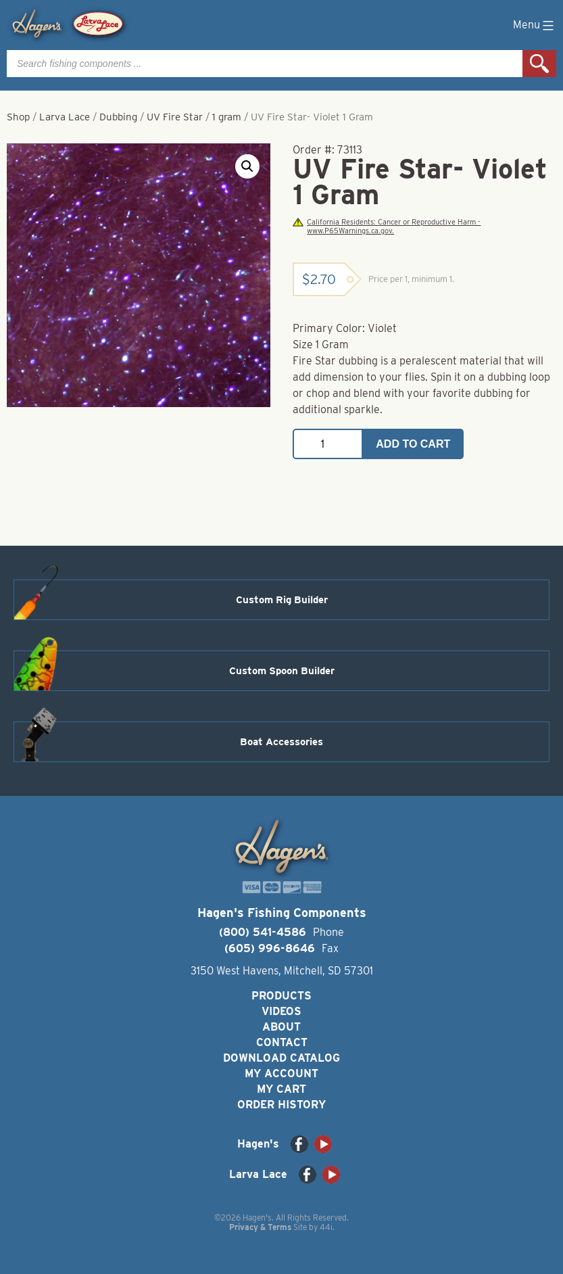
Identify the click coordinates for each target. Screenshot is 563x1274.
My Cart (281, 1089)
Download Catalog (281, 1058)
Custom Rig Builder (282, 600)
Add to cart (413, 444)
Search (539, 63)
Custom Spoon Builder (282, 671)
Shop (18, 117)
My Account (281, 1073)
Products (281, 995)
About (281, 1026)
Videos (281, 1011)
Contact (282, 1042)
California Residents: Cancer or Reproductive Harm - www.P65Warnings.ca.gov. (387, 226)
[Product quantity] (328, 444)
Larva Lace (64, 117)
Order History (281, 1104)
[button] (247, 166)
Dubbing (118, 117)
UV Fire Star (175, 117)
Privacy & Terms (260, 1227)
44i (326, 1227)
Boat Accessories (281, 742)
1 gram (226, 117)
